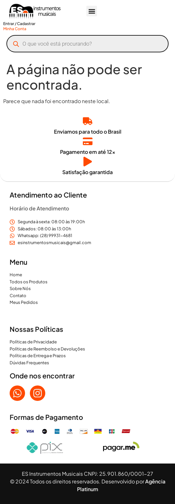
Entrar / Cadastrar (19, 23)
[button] (91, 11)
